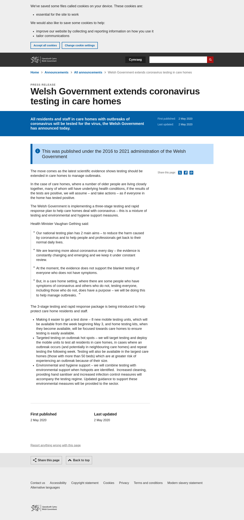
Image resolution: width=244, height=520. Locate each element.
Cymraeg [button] (135, 59)
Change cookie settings (80, 45)
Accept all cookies (45, 45)
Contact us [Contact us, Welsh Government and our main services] (37, 483)
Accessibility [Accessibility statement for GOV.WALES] (58, 483)
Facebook (186, 173)
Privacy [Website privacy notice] (124, 483)
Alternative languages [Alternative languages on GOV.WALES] (45, 487)
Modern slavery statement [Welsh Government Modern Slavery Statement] (184, 483)
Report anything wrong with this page (55, 445)
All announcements (88, 72)
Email (191, 173)
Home (34, 72)
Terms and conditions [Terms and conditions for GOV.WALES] (148, 483)
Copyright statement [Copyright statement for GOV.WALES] (85, 483)
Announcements (56, 72)
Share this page (48, 460)
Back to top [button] (81, 460)
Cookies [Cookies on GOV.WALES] (108, 483)
